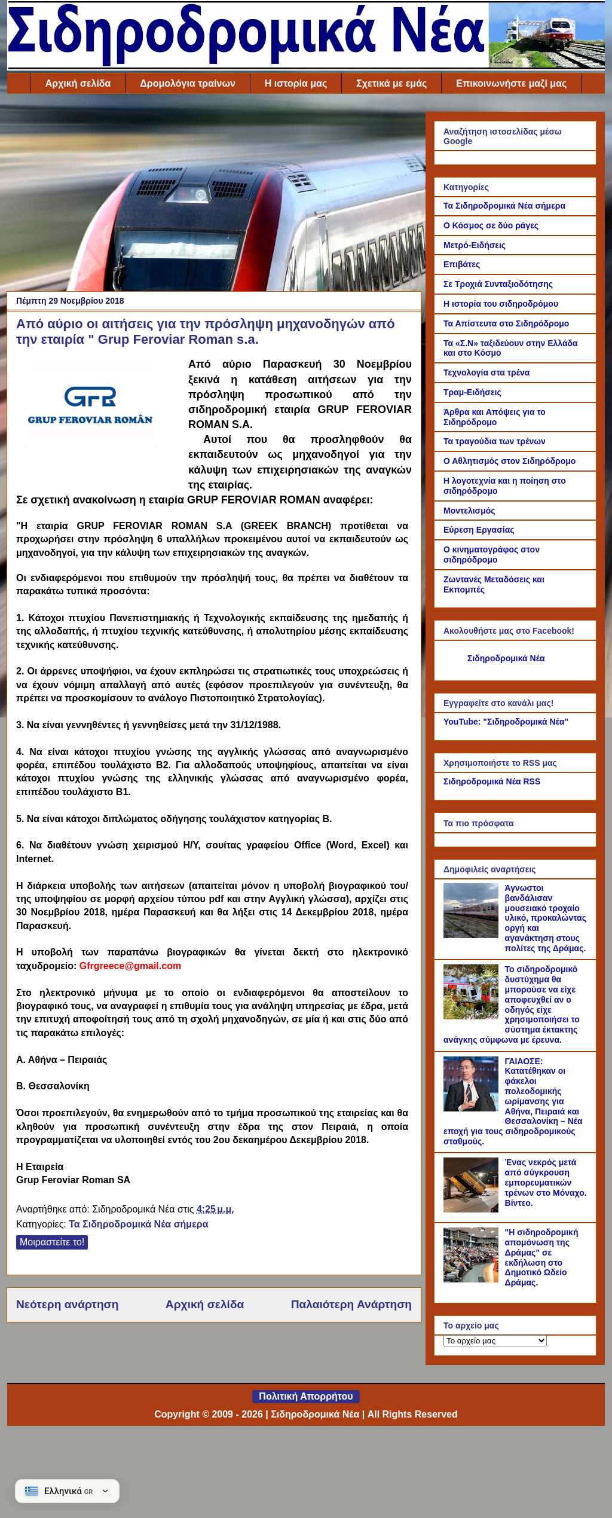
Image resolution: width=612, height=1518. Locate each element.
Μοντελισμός (469, 510)
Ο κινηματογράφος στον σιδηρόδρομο (491, 554)
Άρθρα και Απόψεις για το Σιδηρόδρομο (494, 417)
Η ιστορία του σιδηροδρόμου (500, 304)
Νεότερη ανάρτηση (67, 1304)
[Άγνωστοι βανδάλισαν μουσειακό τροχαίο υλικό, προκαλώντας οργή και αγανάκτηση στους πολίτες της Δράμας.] (472, 935)
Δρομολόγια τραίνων (187, 83)
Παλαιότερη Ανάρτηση (351, 1304)
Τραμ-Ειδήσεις (472, 392)
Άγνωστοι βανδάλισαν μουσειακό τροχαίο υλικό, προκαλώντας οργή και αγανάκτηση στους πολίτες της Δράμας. (545, 918)
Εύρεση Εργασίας (479, 529)
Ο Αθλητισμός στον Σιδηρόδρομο (509, 461)
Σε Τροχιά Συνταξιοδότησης (498, 284)
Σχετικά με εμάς (391, 83)
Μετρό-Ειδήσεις (474, 245)
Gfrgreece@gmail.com (130, 966)
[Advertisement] (214, 195)
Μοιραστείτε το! (52, 1242)
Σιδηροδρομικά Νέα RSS (491, 781)
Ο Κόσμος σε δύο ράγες (490, 225)
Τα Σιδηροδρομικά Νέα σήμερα (138, 1224)
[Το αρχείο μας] (495, 1340)
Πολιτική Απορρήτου (306, 1396)
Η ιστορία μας (296, 83)
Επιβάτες (461, 264)
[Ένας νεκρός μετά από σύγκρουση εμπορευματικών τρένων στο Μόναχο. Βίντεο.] (472, 1209)
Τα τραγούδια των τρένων (494, 441)
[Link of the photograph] (97, 418)
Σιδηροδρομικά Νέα (506, 658)
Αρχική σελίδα (78, 83)
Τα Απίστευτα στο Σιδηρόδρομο (506, 323)
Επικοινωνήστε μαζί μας (511, 83)
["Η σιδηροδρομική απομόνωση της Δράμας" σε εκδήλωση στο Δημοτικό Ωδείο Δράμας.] (472, 1279)
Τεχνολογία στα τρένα (486, 372)
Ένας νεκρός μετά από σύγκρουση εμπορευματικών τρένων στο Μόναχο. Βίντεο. (546, 1182)
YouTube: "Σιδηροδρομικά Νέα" (505, 721)
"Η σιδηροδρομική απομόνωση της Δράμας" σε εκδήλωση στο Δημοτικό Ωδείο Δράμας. (542, 1257)
